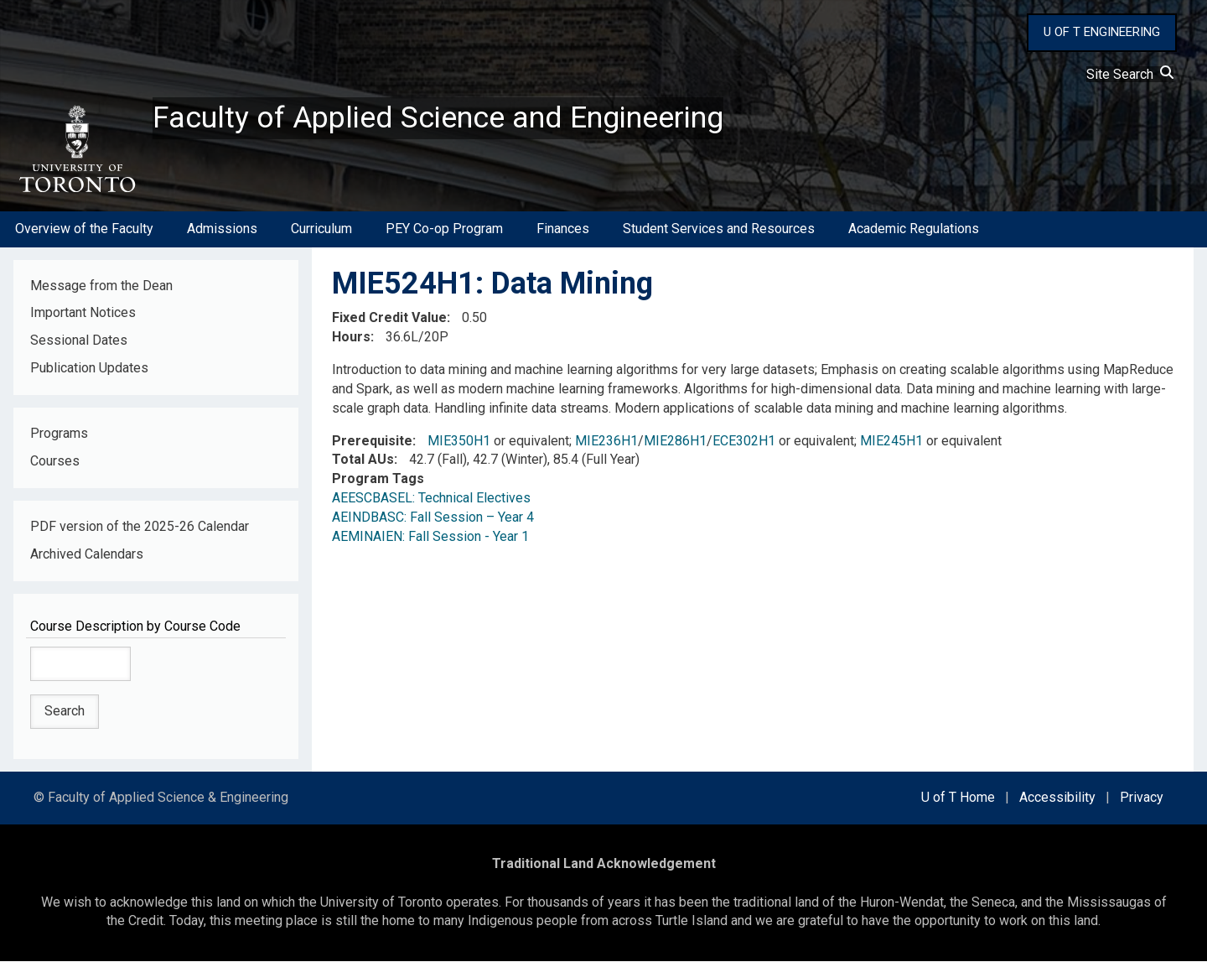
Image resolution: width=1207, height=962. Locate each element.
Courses (55, 462)
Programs (59, 434)
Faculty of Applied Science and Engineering (438, 118)
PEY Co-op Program (444, 229)
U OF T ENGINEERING (1102, 31)
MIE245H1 (891, 441)
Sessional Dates (78, 341)
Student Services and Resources (719, 229)
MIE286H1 (675, 441)
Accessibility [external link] (1057, 798)
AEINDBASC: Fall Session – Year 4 (433, 518)
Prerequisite (372, 441)
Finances (562, 229)
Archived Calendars (86, 555)
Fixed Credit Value (389, 318)
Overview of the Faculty (84, 229)
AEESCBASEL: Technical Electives (431, 499)
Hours (351, 338)
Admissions (222, 229)
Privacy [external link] (1141, 798)
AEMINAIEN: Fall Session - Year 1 (430, 537)
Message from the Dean (101, 286)
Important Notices (83, 313)
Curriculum (321, 229)
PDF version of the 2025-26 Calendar (139, 527)
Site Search (1129, 74)
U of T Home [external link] (958, 798)
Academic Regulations (913, 229)
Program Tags (378, 479)
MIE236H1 (606, 441)
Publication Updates (89, 369)
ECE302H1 (743, 441)
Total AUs (363, 460)
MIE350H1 (458, 441)
